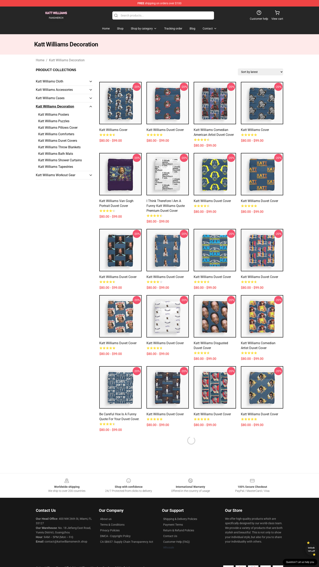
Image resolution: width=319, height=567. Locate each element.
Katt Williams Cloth (49, 81)
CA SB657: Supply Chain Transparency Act (126, 541)
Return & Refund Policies (178, 530)
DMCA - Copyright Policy (115, 536)
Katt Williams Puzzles (53, 121)
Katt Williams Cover (113, 130)
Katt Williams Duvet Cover (165, 130)
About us (105, 519)
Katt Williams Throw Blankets (59, 147)
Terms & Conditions (112, 524)
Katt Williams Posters (53, 114)
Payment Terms (173, 524)
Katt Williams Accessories (54, 90)
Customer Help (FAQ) (176, 541)
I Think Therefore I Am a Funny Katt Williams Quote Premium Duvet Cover (165, 206)
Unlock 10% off (311, 549)
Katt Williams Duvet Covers (57, 141)
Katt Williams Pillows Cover (58, 128)
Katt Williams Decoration (67, 60)
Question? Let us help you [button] (300, 562)
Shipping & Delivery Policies (180, 519)
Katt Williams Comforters (56, 134)
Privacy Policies (110, 530)
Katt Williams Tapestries (55, 167)
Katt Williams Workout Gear (55, 175)
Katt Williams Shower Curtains (60, 160)
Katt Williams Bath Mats (55, 154)
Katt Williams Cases (50, 98)
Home (40, 60)
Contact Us (170, 536)
